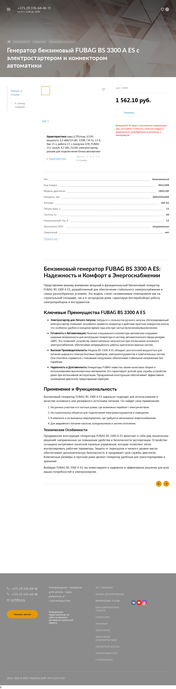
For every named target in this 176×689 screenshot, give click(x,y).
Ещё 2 (45, 121)
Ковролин (103, 617)
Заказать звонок (22, 614)
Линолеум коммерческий (106, 638)
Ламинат (102, 623)
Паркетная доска (108, 646)
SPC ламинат (104, 587)
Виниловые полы (108, 600)
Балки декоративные (110, 594)
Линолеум (103, 630)
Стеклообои (104, 659)
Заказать (129, 112)
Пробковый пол (107, 653)
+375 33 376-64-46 (24, 594)
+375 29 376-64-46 (31, 7)
